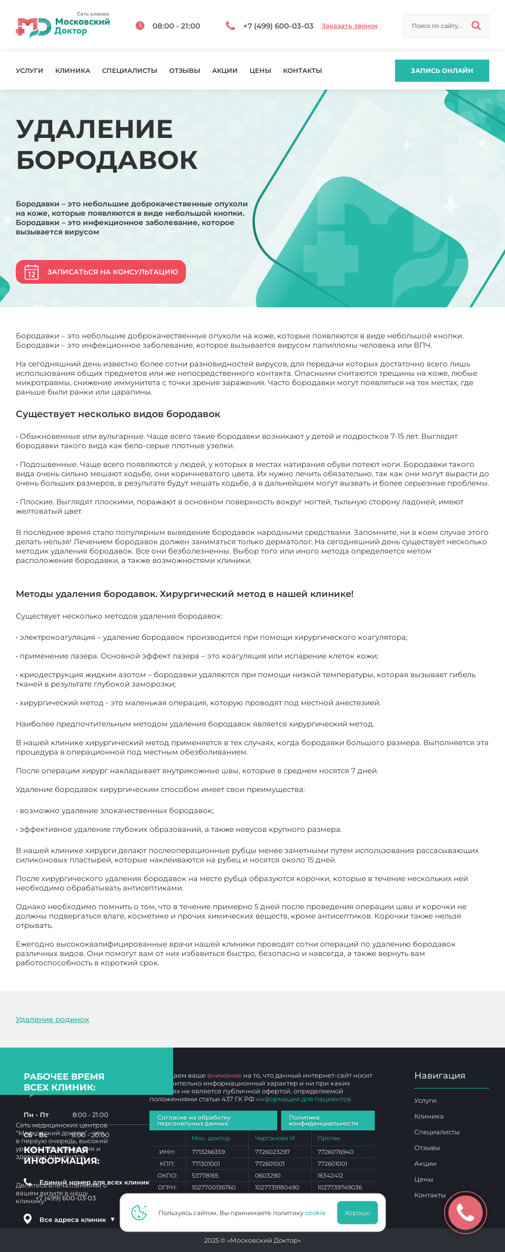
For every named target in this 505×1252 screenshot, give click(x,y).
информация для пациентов (303, 1099)
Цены (260, 70)
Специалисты (129, 70)
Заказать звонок (350, 26)
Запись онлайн (442, 70)
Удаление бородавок (202, 962)
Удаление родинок (52, 1019)
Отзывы (184, 70)
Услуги (29, 70)
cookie (317, 1213)
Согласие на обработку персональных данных (194, 1120)
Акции (225, 70)
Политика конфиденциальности (323, 1120)
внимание (224, 1075)
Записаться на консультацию (112, 271)
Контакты (302, 70)
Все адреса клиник (77, 1219)
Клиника (72, 70)
